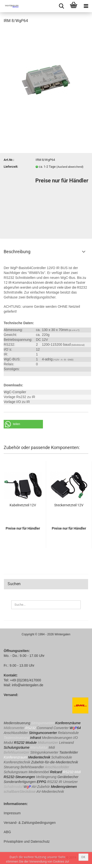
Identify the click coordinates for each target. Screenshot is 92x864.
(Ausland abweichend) (69, 166)
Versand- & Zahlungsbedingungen (30, 823)
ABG (7, 832)
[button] (23, 424)
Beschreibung (17, 251)
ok (83, 857)
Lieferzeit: (11, 166)
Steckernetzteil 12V (68, 505)
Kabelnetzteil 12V (23, 505)
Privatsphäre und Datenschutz (27, 841)
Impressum (12, 813)
